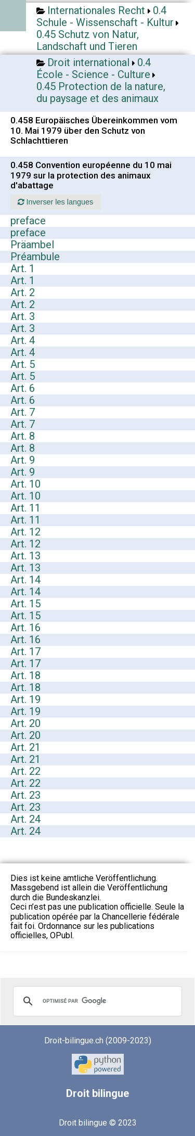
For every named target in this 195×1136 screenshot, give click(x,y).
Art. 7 (22, 412)
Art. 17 (25, 651)
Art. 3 (22, 316)
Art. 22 (25, 771)
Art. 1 (22, 268)
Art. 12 (25, 532)
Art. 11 (25, 508)
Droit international (88, 62)
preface (28, 220)
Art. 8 (22, 436)
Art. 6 (22, 388)
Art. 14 (25, 579)
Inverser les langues (55, 202)
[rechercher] (96, 1001)
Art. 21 (25, 747)
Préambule (35, 256)
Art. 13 (25, 556)
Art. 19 (25, 699)
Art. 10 (25, 484)
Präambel (32, 244)
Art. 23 (25, 795)
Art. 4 (22, 340)
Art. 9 (22, 460)
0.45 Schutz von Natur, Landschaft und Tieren (87, 40)
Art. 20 (25, 723)
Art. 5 (22, 364)
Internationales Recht (96, 10)
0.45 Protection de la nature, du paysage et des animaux (100, 92)
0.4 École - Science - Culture (93, 68)
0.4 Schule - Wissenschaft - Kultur (105, 16)
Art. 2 (22, 292)
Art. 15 (25, 603)
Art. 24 (25, 819)
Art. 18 (25, 675)
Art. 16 (25, 627)
